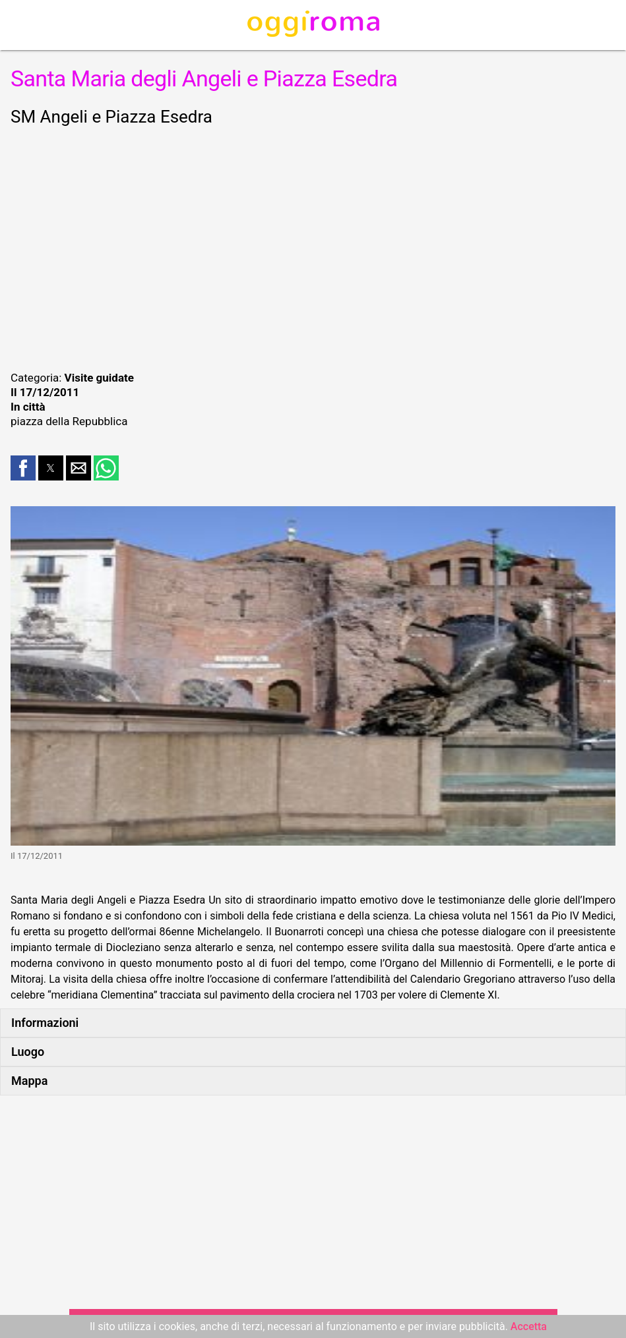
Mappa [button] (29, 1081)
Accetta (529, 1326)
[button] (23, 467)
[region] (313, 246)
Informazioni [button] (44, 1023)
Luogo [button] (27, 1052)
